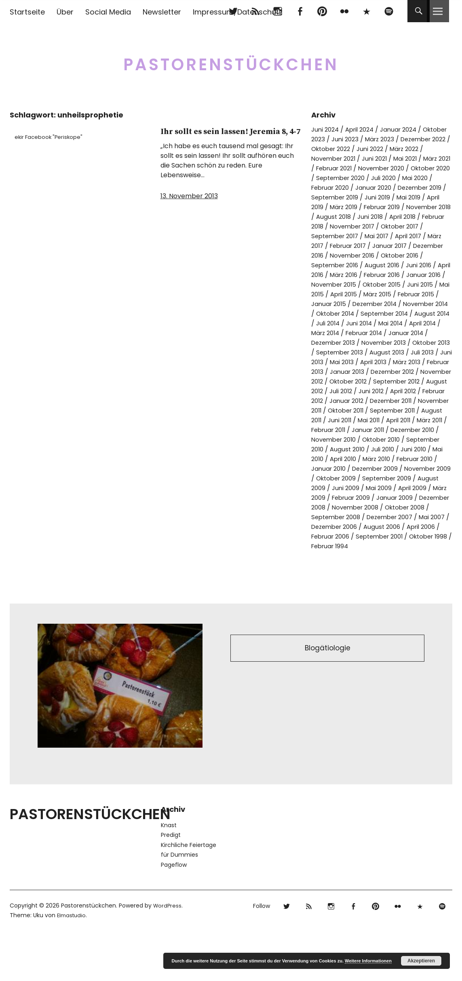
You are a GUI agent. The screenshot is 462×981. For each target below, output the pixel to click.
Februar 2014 (352, 352)
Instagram (277, 11)
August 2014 (409, 332)
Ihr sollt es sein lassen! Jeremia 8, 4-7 (218, 137)
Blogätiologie (327, 698)
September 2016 (357, 274)
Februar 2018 (407, 226)
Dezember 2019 (357, 197)
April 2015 (413, 303)
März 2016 (383, 284)
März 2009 (327, 536)
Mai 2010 (379, 488)
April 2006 (395, 575)
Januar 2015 (397, 313)
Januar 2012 (329, 429)
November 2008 (394, 546)
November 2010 (391, 468)
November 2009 (394, 507)
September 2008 (389, 555)
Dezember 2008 (337, 546)
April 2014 (415, 342)
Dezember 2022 (336, 148)
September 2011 (401, 439)
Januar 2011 (410, 458)
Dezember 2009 (336, 507)
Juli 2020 (324, 187)
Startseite (27, 12)
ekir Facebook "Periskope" (52, 137)
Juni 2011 (366, 449)
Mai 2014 (380, 342)
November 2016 (391, 265)
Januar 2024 (406, 129)
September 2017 (337, 245)
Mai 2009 (383, 526)
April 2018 (365, 226)
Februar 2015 (351, 313)
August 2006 (353, 575)
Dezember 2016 (336, 265)
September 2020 (410, 177)
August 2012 (407, 410)
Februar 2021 (388, 168)
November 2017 (336, 236)
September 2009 (389, 517)
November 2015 (380, 294)
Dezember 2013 (335, 362)
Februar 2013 (351, 391)
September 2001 (359, 584)
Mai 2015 (379, 303)
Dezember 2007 (337, 565)
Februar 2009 (371, 536)
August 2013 (407, 371)
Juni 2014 (346, 342)
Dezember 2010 (336, 468)
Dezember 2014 (336, 323)
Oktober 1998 (413, 584)
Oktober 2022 (390, 148)
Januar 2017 (415, 255)
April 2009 (419, 526)
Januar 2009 (419, 536)
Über (65, 12)
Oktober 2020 (355, 177)
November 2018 (382, 216)
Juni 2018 (330, 226)
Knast (169, 874)
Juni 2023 (375, 139)
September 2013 (357, 371)
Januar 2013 (396, 391)
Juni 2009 (348, 526)
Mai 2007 (383, 565)
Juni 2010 (345, 488)
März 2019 (428, 207)
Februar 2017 (369, 255)
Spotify (389, 11)
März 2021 (346, 168)
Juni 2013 (345, 381)
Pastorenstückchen (231, 60)
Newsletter (162, 12)
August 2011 (328, 449)
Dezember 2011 (378, 429)
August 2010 (408, 478)
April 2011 (430, 449)
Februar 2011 (366, 458)
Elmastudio (72, 964)
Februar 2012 (421, 420)
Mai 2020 (359, 187)
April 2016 (346, 284)
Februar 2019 (331, 216)
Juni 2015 (345, 303)
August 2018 (432, 216)
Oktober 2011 (349, 439)
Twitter (233, 11)
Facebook (300, 11)
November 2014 (392, 323)
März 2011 (325, 458)
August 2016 (408, 274)
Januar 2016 (330, 294)
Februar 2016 (425, 284)
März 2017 (326, 255)
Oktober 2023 (333, 139)
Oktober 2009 (333, 517)
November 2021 (374, 158)
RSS (255, 11)
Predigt (171, 883)
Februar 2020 (400, 187)
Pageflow (174, 913)
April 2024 (364, 129)
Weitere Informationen (368, 960)
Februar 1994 (331, 594)
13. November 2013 (189, 209)
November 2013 (391, 362)
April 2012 (379, 420)
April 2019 (392, 207)
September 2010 (357, 478)
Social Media (108, 12)
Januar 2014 (399, 352)
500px (366, 11)
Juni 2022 (432, 148)
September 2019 (414, 197)
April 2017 (417, 245)
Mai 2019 (358, 207)
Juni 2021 (419, 158)
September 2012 (357, 410)
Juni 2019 (325, 207)
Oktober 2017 (388, 236)
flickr (344, 11)
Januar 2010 (397, 497)
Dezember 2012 (335, 400)
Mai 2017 (383, 245)
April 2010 (413, 488)
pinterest (322, 11)
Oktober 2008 (333, 555)
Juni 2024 (326, 129)
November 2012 (391, 400)
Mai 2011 (397, 449)
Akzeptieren (421, 961)
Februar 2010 (351, 497)
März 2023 (413, 139)
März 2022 (327, 158)
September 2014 (358, 332)
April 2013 (412, 381)
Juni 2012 (345, 420)
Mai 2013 (378, 381)
